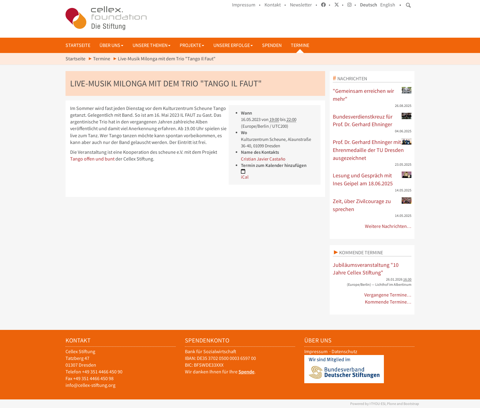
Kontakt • (275, 5)
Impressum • (246, 5)
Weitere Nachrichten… (388, 226)
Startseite (78, 45)
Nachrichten (352, 78)
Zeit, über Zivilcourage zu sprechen (372, 205)
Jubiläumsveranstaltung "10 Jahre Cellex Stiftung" (366, 268)
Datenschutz (344, 351)
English (387, 5)
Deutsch (368, 5)
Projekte (192, 45)
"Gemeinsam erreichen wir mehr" (372, 94)
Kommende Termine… (388, 302)
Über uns (111, 45)
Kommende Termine (361, 252)
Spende (246, 372)
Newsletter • (303, 5)
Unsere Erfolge (233, 45)
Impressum (316, 351)
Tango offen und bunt (92, 159)
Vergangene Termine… (388, 295)
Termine (300, 45)
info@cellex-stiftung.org (90, 385)
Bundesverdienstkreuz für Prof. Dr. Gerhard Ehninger (372, 120)
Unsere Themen (152, 45)
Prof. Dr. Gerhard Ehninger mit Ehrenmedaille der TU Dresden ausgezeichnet (372, 149)
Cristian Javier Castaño (263, 159)
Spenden (272, 45)
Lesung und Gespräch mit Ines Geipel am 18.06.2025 (372, 179)
